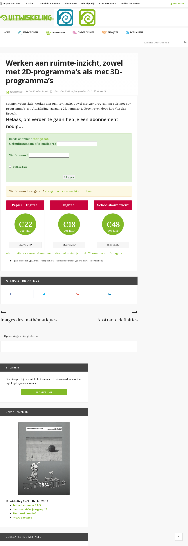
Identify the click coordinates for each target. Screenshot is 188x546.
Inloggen (177, 3)
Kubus (34, 265)
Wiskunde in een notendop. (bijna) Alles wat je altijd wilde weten (167, 296)
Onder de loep (164, 335)
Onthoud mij (17, 166)
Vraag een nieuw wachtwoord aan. (68, 191)
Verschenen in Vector (116, 503)
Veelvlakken (95, 265)
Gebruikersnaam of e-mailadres (32, 143)
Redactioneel (110, 491)
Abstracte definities (104, 325)
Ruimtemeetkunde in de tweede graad (168, 326)
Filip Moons (125, 536)
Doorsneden (21, 265)
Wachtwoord (18, 155)
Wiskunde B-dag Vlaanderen (73, 492)
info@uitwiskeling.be (12, 496)
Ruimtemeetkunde (64, 265)
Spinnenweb (14, 92)
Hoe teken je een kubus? (167, 421)
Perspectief (46, 265)
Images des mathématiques (28, 325)
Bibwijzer (163, 307)
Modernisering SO (113, 479)
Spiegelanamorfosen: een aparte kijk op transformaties (170, 392)
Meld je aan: (40, 138)
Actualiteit (109, 467)
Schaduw (81, 265)
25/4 (160, 226)
